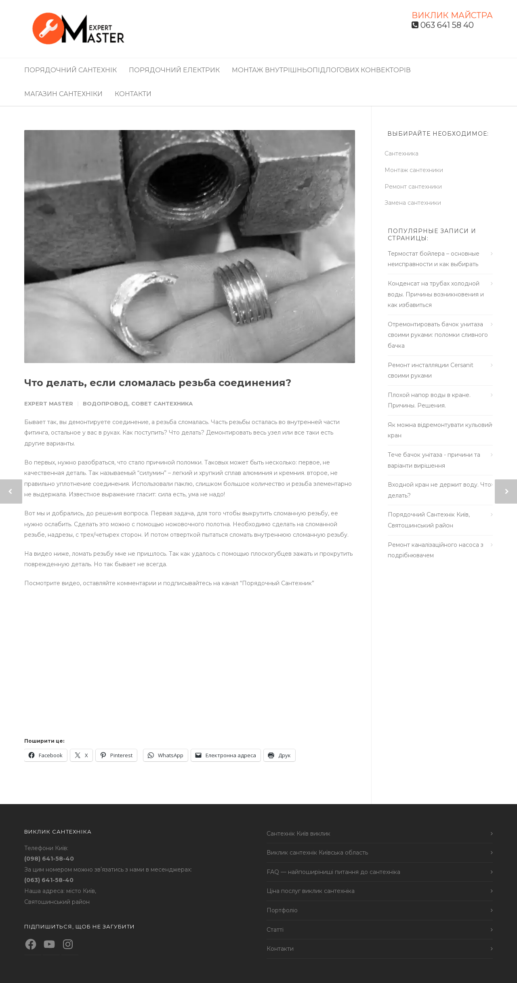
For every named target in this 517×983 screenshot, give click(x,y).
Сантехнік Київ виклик (298, 833)
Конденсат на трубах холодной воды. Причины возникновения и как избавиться (436, 294)
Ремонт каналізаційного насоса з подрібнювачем (435, 550)
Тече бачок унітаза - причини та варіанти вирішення (434, 460)
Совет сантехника (162, 403)
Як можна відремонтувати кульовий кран (440, 430)
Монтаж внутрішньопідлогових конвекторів (321, 70)
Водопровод (105, 403)
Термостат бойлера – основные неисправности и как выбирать (433, 259)
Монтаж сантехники (417, 170)
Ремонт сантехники (416, 186)
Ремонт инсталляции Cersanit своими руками (430, 370)
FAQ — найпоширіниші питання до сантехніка (333, 872)
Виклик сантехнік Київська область (317, 852)
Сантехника (405, 153)
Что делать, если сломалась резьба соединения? (157, 383)
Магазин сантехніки (63, 94)
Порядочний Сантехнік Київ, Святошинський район (429, 520)
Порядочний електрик (174, 70)
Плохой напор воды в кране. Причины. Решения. (429, 400)
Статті (275, 929)
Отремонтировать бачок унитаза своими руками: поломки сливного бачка (438, 335)
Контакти (133, 94)
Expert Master (48, 403)
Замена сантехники (416, 202)
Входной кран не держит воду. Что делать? (439, 490)
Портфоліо (282, 910)
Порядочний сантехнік (70, 70)
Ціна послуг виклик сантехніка (311, 891)
